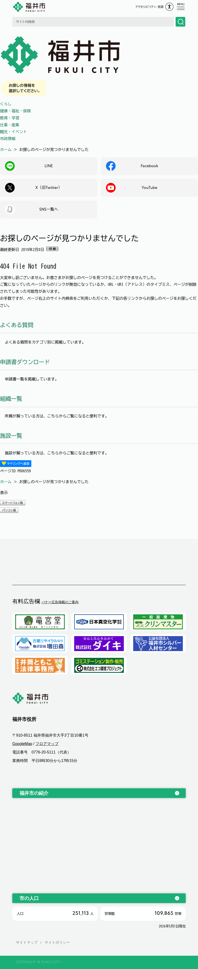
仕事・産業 (9, 125)
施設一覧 (11, 435)
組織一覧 (11, 399)
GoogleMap (22, 744)
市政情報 (7, 139)
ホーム (6, 149)
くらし (6, 104)
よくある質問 (16, 325)
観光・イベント (13, 132)
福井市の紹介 (34, 793)
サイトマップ (27, 942)
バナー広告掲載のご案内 (60, 602)
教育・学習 (9, 118)
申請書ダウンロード (25, 362)
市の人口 (29, 898)
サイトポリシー (57, 942)
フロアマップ (47, 744)
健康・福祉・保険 (15, 111)
